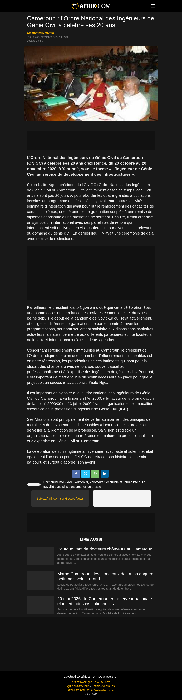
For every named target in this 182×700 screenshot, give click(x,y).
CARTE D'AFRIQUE (82, 682)
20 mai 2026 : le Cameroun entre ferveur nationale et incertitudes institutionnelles (104, 601)
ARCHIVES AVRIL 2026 (79, 690)
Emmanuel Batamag (41, 32)
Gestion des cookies (104, 690)
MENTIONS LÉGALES (103, 686)
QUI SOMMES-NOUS (78, 686)
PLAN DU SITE (102, 682)
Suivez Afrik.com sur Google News (60, 498)
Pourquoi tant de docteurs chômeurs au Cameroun (104, 549)
